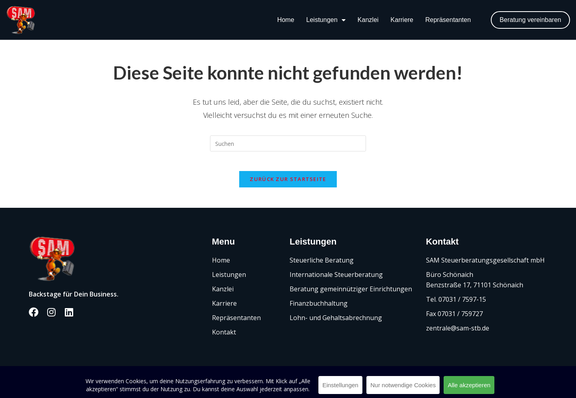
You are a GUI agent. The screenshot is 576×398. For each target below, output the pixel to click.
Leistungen (326, 20)
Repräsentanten (448, 19)
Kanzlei (368, 19)
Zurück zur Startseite (288, 183)
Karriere (401, 19)
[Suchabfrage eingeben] (288, 143)
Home (285, 19)
